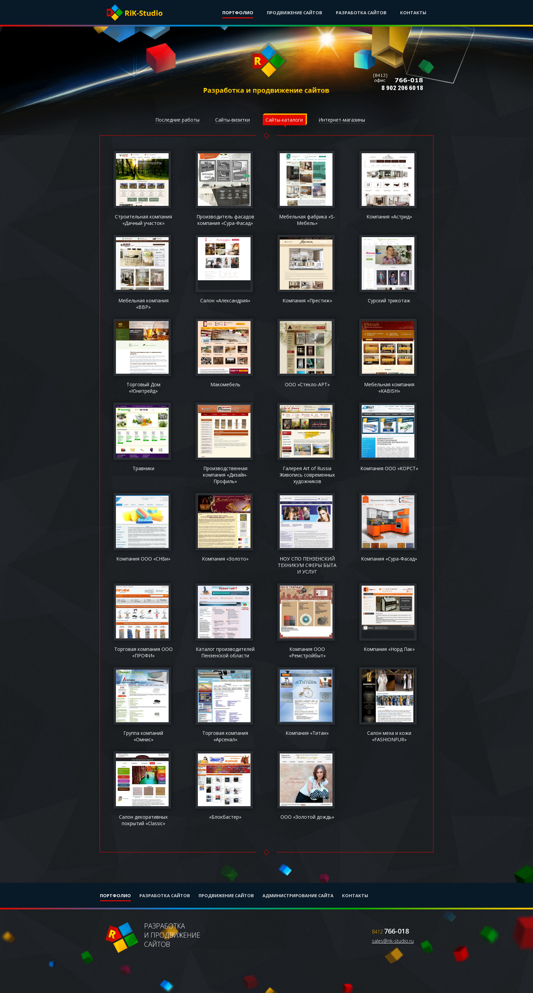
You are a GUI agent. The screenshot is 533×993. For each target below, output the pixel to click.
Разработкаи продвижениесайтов (153, 937)
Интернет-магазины (342, 120)
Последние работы (177, 120)
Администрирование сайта (297, 895)
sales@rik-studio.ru (393, 941)
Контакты (413, 13)
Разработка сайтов (361, 13)
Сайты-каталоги (284, 120)
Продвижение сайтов (294, 13)
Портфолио (237, 13)
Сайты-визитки (232, 120)
